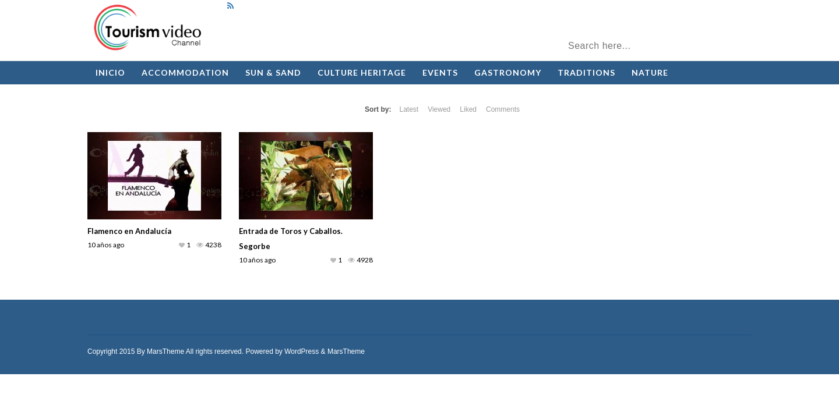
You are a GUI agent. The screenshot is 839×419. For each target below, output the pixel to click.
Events (440, 72)
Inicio (110, 72)
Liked (468, 109)
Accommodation (185, 72)
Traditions (586, 72)
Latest (408, 109)
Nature (650, 72)
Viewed (439, 109)
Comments (503, 109)
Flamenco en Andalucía (129, 231)
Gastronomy (507, 72)
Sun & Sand (273, 72)
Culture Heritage (362, 72)
